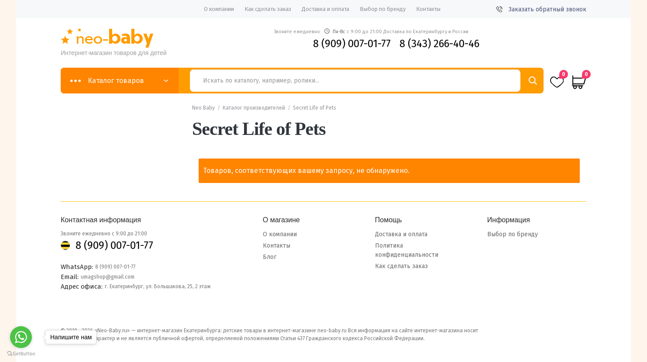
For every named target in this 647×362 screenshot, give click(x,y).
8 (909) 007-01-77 (352, 44)
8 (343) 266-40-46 (439, 44)
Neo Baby (203, 108)
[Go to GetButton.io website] (21, 353)
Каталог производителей (254, 108)
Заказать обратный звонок (541, 9)
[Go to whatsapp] (21, 337)
